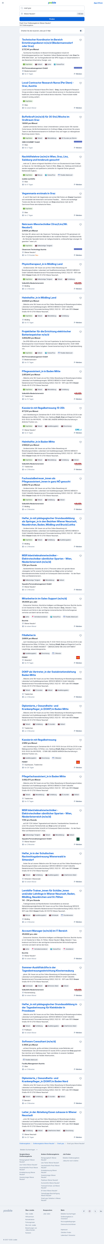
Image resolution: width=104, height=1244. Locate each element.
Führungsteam (30, 1222)
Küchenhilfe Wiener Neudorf (50, 1183)
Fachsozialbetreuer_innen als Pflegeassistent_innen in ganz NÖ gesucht (46, 480)
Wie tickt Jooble (30, 1225)
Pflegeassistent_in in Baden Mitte (41, 371)
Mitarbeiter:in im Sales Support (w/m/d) (44, 598)
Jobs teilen (46, 1214)
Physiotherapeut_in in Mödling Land (42, 264)
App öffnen (98, 3)
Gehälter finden (66, 1232)
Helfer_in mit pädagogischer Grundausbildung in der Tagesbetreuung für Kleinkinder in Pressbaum (49, 1007)
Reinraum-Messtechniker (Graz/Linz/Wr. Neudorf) (44, 226)
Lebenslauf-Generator (68, 1235)
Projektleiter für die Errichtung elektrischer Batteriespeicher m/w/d (46, 333)
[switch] (81, 31)
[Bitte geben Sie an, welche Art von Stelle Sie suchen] (52, 8)
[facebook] (84, 1211)
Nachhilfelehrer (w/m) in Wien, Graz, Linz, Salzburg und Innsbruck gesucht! (45, 158)
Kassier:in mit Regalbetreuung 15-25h (43, 407)
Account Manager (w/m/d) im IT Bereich (44, 930)
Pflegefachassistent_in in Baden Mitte (44, 776)
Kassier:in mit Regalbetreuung (39, 739)
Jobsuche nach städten (70, 1161)
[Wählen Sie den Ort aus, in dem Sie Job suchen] (52, 13)
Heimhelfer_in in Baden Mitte (38, 441)
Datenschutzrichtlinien (68, 1224)
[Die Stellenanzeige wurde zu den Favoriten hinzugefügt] (80, 40)
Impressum (64, 1229)
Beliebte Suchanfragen (29, 1150)
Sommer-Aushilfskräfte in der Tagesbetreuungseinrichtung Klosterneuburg (48, 969)
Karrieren (28, 1233)
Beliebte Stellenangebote (71, 1158)
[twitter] (95, 1211)
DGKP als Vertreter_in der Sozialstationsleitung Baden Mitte (49, 673)
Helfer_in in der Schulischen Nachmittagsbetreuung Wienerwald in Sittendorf (44, 856)
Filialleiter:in (29, 635)
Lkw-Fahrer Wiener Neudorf (28, 1165)
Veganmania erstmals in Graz (38, 193)
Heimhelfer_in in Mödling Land (39, 297)
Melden (78, 74)
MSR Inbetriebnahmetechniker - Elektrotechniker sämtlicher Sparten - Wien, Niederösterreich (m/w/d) (47, 558)
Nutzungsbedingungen (68, 1221)
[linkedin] (101, 1211)
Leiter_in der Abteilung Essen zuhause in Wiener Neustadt (49, 1114)
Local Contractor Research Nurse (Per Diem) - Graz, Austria (48, 84)
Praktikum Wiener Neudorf (49, 1180)
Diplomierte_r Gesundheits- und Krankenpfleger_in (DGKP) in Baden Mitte (45, 707)
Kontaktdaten (29, 1219)
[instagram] (90, 1211)
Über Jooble (29, 1214)
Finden (52, 19)
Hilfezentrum (29, 1216)
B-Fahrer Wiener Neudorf (49, 1190)
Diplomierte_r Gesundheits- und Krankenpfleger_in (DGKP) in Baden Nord (45, 1080)
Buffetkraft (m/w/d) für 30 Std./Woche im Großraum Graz (45, 118)
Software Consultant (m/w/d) (39, 1041)
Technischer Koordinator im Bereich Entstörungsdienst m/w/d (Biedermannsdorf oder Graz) (47, 43)
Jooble (15, 1240)
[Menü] (3, 3)
